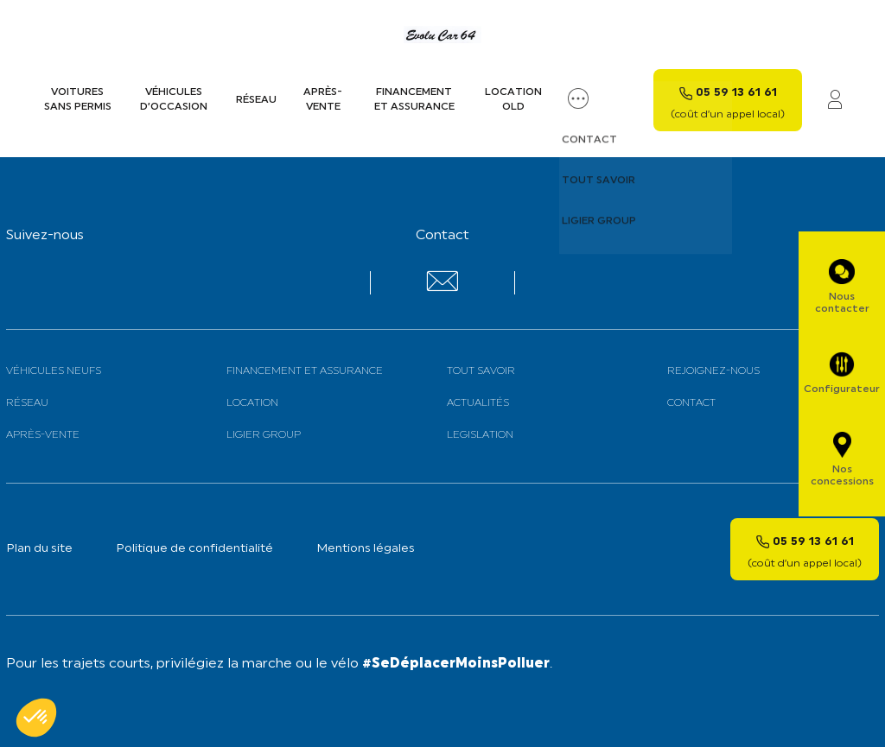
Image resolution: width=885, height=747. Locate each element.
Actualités (478, 403)
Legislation (480, 435)
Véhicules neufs (53, 371)
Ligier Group (263, 435)
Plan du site (39, 548)
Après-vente (322, 99)
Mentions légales (365, 548)
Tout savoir (481, 371)
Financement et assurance (414, 99)
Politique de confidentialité (194, 548)
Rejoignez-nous (713, 371)
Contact (691, 403)
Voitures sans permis (77, 99)
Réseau (256, 100)
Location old (513, 99)
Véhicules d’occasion (173, 99)
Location (252, 403)
